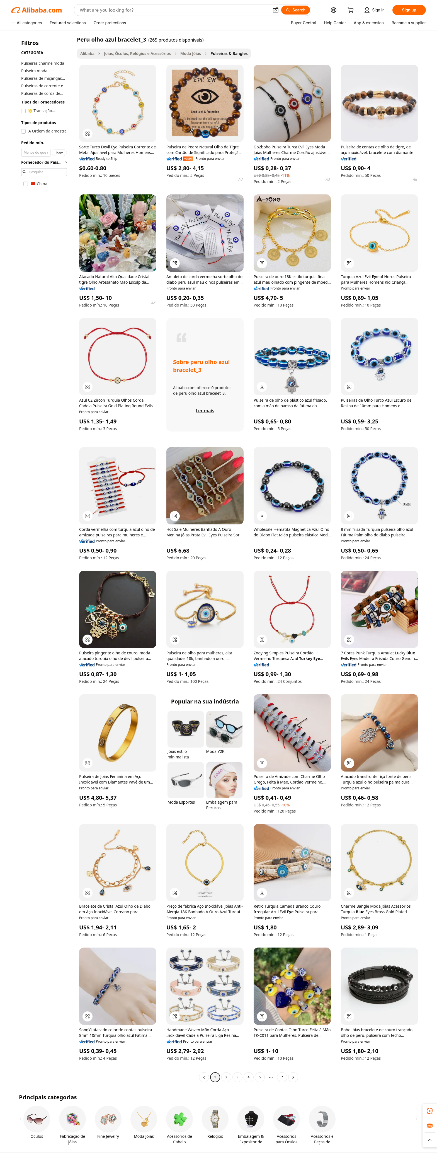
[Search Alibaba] (174, 10)
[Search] (295, 10)
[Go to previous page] (204, 1077)
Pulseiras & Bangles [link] (228, 53)
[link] (430, 1111)
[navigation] (42, 559)
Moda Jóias (190, 53)
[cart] (352, 10)
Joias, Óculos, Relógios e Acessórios (137, 53)
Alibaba (87, 53)
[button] (275, 10)
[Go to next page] (293, 1077)
